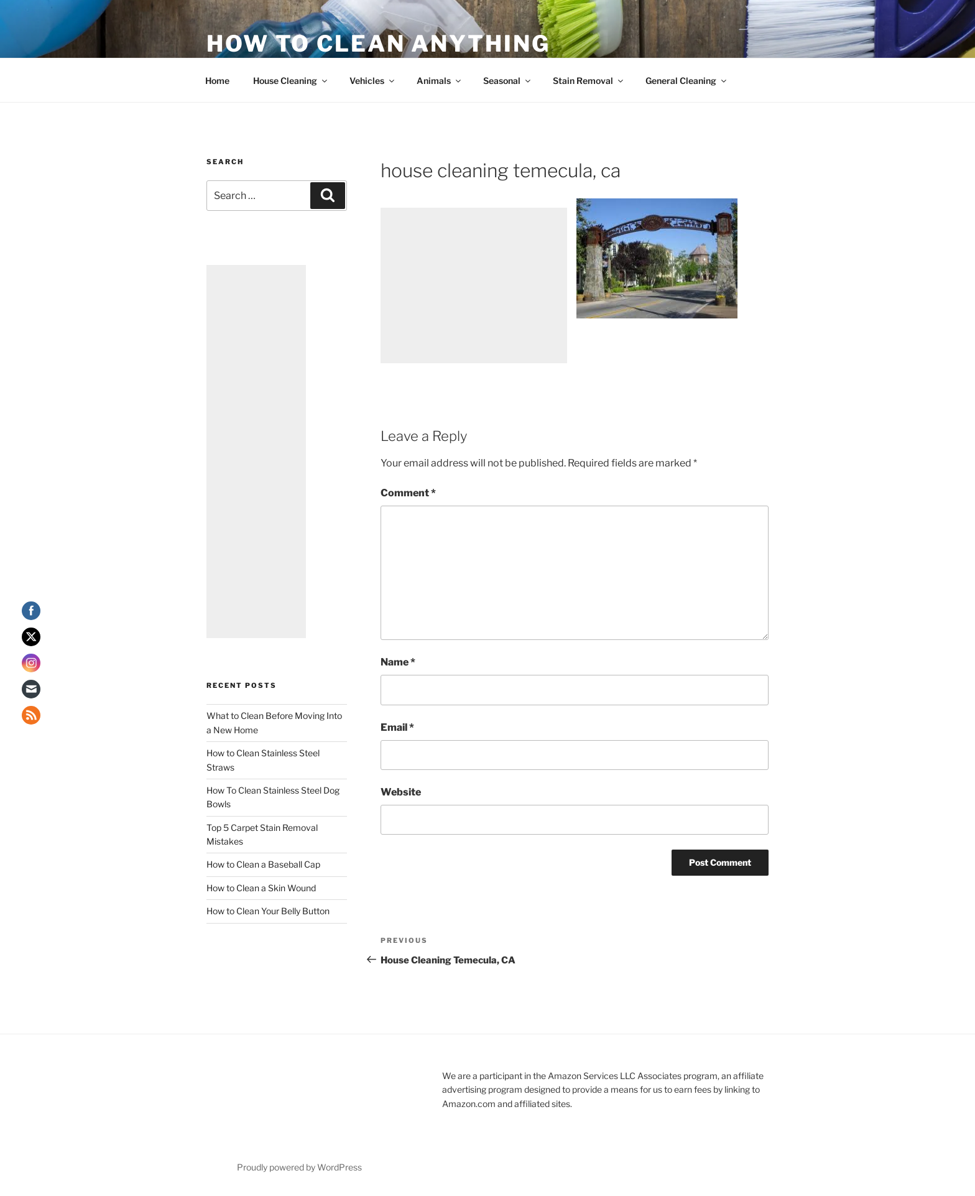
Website (401, 792)
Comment (408, 493)
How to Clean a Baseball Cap (263, 864)
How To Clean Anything (378, 43)
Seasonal (507, 80)
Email (397, 727)
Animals (440, 80)
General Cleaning (686, 80)
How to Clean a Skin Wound (261, 888)
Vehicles (372, 80)
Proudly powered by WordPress (299, 1167)
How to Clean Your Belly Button (268, 911)
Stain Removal (589, 80)
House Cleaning (291, 80)
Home (217, 80)
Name (398, 662)
